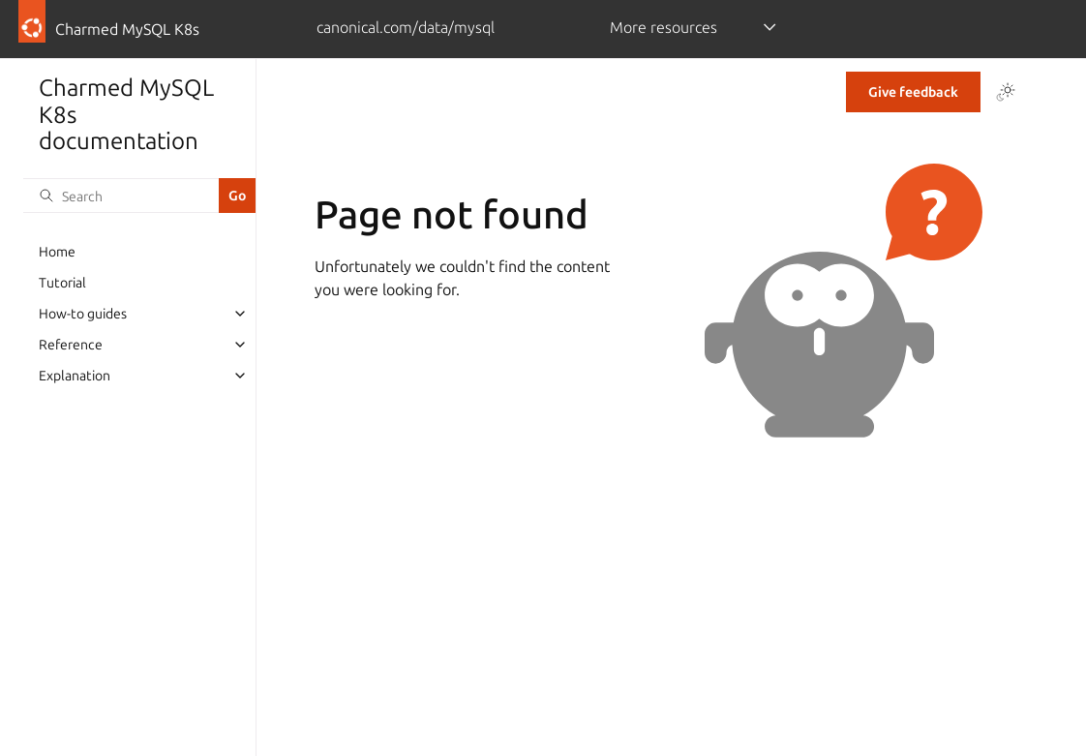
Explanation (74, 375)
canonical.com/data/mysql (406, 27)
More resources (663, 27)
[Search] (121, 195)
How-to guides (83, 313)
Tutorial (62, 282)
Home (57, 251)
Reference (71, 344)
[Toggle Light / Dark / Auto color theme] (1005, 92)
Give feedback (913, 92)
